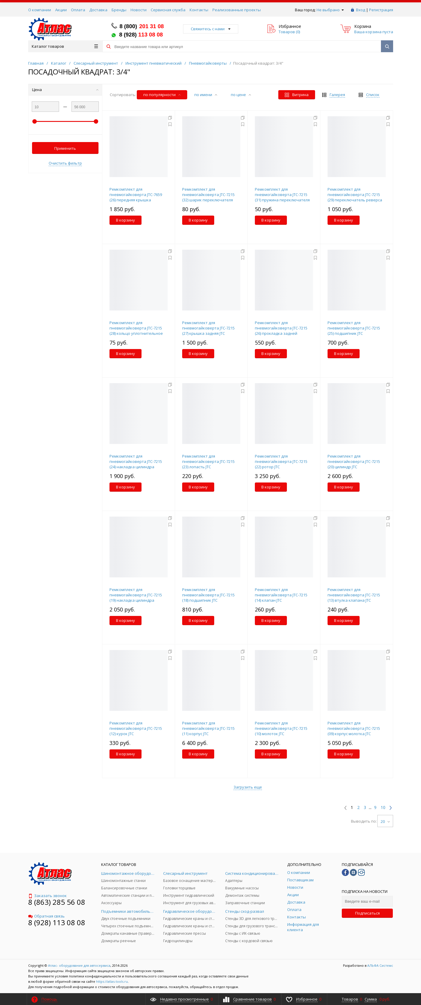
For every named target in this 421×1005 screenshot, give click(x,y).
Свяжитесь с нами (211, 28)
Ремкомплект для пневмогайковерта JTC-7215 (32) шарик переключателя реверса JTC (208, 197)
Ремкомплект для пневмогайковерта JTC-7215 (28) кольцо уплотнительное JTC (136, 330)
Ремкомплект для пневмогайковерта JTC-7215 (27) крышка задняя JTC (208, 328)
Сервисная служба (168, 9)
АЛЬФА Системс (379, 965)
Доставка (98, 9)
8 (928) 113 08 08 (56, 922)
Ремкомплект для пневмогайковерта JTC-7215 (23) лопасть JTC (208, 461)
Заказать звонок (47, 895)
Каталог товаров (65, 46)
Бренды (119, 9)
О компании (39, 9)
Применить (65, 148)
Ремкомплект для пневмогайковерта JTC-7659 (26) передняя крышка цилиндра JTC (135, 197)
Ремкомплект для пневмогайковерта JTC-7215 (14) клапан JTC (281, 595)
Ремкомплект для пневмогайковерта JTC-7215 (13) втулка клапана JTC (354, 595)
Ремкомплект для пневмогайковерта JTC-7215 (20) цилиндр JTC (354, 461)
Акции (61, 9)
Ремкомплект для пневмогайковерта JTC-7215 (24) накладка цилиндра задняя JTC (135, 464)
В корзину (125, 220)
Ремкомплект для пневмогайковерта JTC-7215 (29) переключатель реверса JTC (355, 197)
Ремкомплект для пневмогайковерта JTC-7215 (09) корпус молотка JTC (354, 728)
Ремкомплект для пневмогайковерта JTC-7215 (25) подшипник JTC (354, 328)
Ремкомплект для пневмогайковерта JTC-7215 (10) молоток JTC (281, 728)
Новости (139, 9)
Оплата (78, 9)
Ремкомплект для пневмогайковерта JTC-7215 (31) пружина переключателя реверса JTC (282, 197)
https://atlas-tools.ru (112, 981)
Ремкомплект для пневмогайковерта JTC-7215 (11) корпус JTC (208, 728)
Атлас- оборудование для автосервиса (79, 965)
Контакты (199, 9)
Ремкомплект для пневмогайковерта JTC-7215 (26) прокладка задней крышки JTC (281, 330)
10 (383, 807)
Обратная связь (46, 916)
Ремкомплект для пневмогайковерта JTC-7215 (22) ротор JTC (281, 461)
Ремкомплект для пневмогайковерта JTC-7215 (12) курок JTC (135, 728)
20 (385, 821)
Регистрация (381, 9)
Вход (360, 9)
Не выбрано (330, 9)
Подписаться (367, 913)
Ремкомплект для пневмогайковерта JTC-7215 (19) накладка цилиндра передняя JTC (135, 597)
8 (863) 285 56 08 (56, 902)
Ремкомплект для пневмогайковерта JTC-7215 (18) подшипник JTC (208, 595)
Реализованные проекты (236, 9)
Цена (65, 89)
